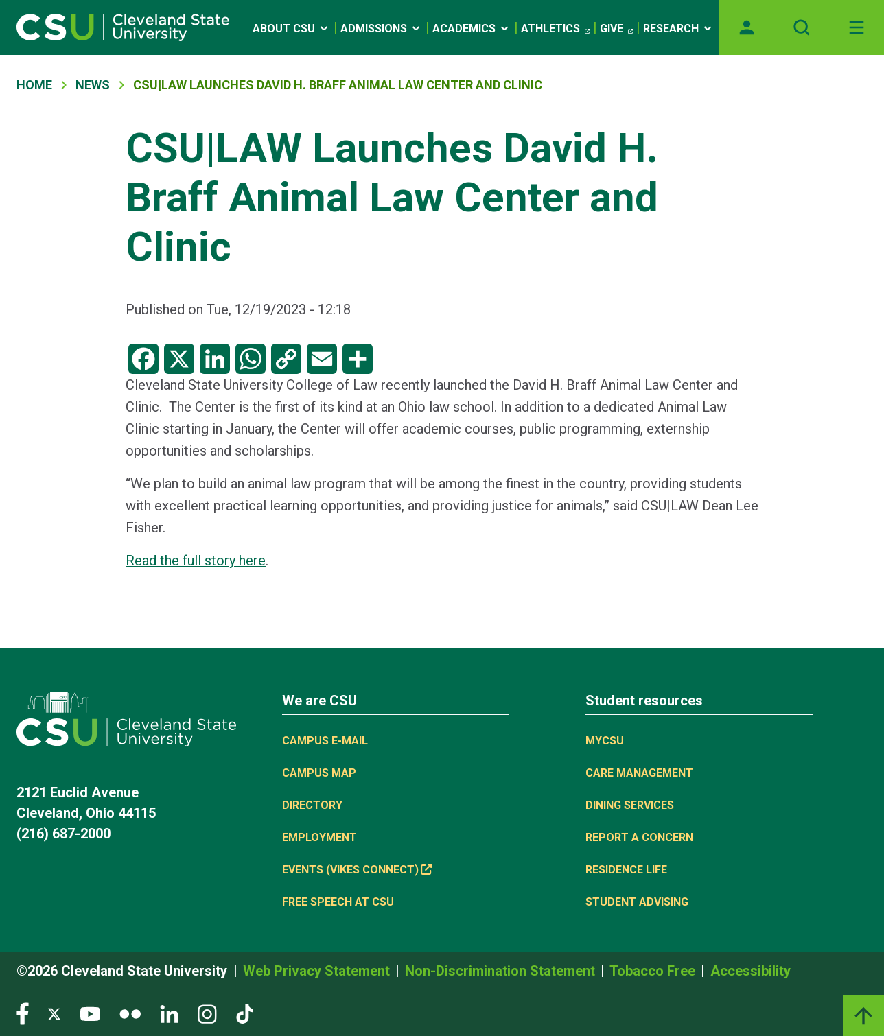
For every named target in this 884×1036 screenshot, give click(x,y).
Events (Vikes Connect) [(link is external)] (357, 869)
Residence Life (626, 869)
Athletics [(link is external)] (555, 29)
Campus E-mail (325, 740)
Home (34, 85)
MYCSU (604, 740)
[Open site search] (801, 27)
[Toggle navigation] (856, 27)
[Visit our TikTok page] (244, 1013)
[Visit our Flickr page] (130, 1013)
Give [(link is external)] (616, 29)
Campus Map (319, 772)
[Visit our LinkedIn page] (169, 1013)
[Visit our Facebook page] (22, 1013)
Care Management (639, 772)
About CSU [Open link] (291, 28)
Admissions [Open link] (381, 28)
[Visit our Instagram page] (207, 1013)
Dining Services (629, 805)
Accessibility (750, 971)
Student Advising (636, 901)
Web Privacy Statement (318, 971)
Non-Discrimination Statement (501, 971)
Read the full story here (196, 560)
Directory (312, 805)
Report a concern (639, 837)
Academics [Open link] (471, 28)
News (92, 85)
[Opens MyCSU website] (746, 27)
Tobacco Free (654, 971)
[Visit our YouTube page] (90, 1013)
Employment (319, 837)
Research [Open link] (678, 28)
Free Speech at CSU (338, 901)
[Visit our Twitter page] (54, 1013)
